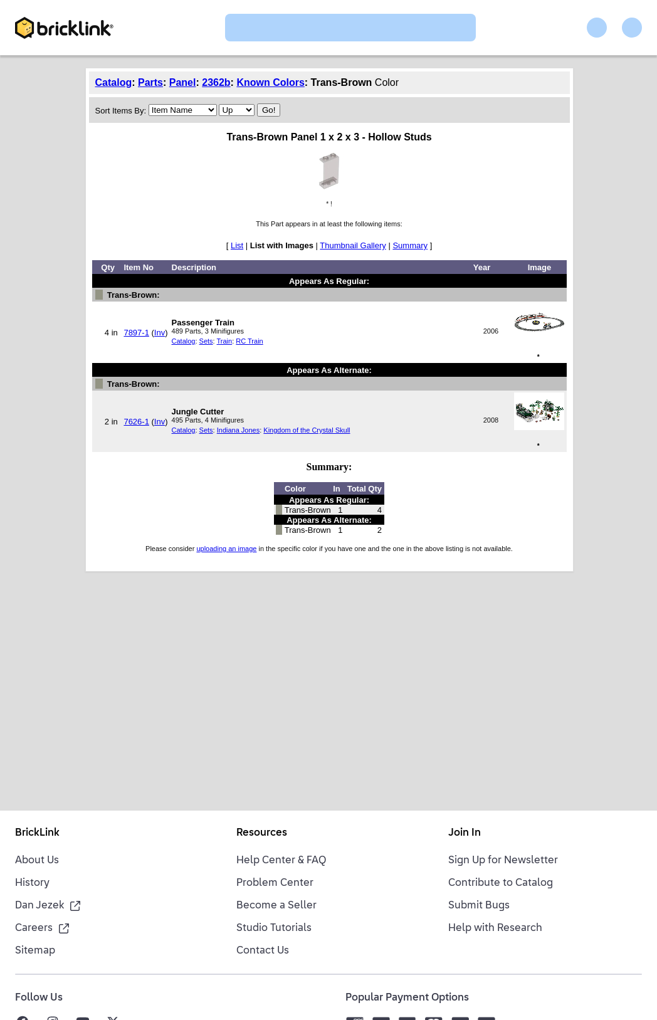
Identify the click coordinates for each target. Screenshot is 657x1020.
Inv (159, 332)
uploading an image (226, 548)
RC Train (249, 341)
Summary (410, 245)
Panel (182, 82)
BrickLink (37, 833)
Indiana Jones (238, 430)
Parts (150, 82)
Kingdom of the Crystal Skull (306, 430)
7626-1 (136, 421)
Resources (261, 833)
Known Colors (270, 82)
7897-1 (136, 332)
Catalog (113, 82)
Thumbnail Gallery (353, 245)
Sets (206, 341)
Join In (464, 833)
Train (225, 341)
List (237, 245)
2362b (216, 82)
